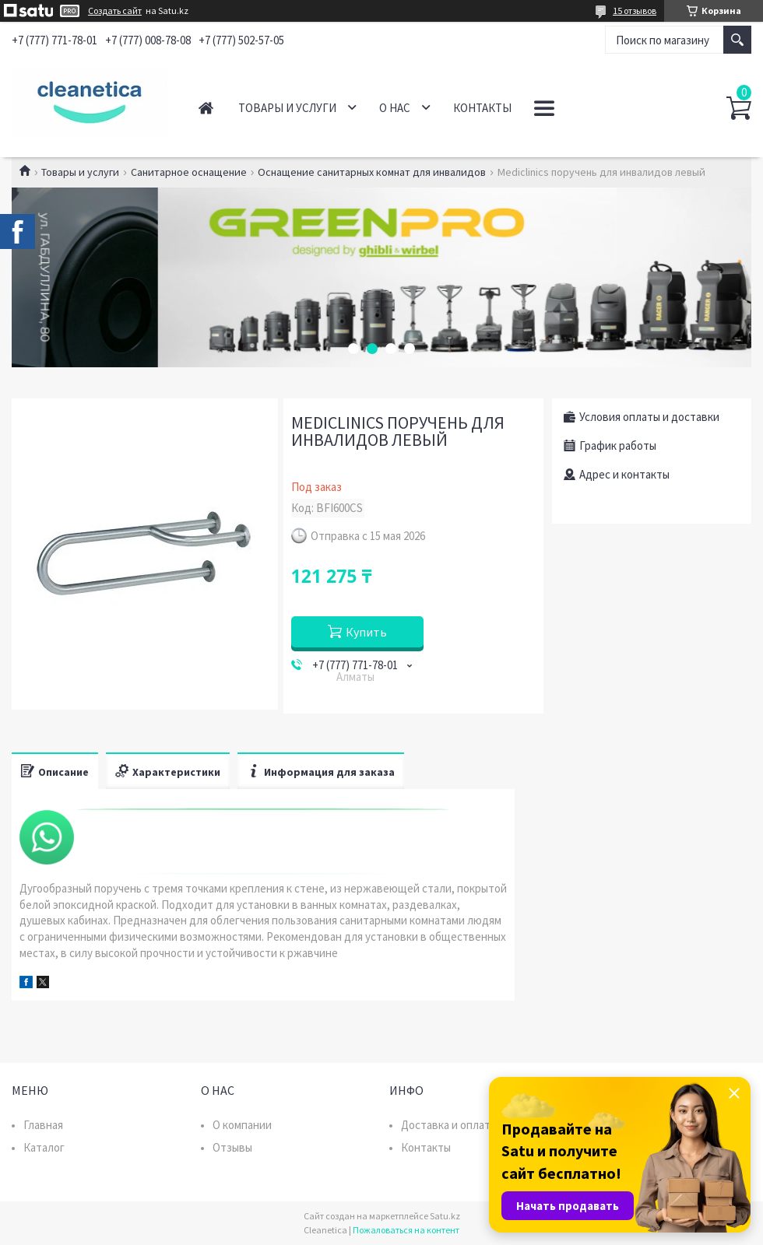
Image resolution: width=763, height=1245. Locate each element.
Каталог (44, 1147)
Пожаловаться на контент (406, 1230)
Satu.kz (445, 1216)
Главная (206, 108)
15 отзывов (634, 10)
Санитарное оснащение (189, 172)
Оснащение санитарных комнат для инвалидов (372, 172)
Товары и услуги (287, 107)
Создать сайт (115, 10)
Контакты (482, 107)
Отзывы (232, 1147)
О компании (242, 1124)
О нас (394, 107)
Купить (366, 632)
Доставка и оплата (448, 1124)
